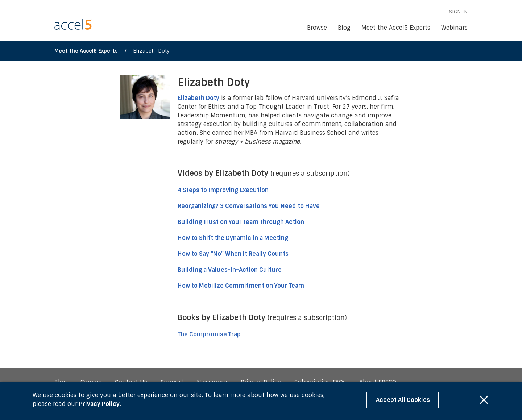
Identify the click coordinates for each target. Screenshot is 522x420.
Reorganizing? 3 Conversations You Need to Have (249, 206)
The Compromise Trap (209, 334)
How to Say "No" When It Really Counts (233, 254)
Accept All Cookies (403, 400)
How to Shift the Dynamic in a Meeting (234, 238)
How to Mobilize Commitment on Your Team (241, 286)
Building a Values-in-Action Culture (230, 270)
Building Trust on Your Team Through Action (242, 222)
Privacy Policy (99, 404)
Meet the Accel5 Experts (86, 50)
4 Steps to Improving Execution (223, 190)
